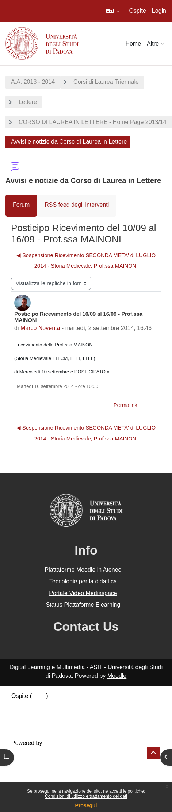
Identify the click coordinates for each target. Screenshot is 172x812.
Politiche (22, 713)
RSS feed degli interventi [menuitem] (77, 205)
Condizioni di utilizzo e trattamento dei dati (86, 796)
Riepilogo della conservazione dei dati (60, 705)
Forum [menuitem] (21, 205)
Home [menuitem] (133, 43)
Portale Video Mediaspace (83, 593)
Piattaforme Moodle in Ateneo (83, 570)
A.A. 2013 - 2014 (33, 82)
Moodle (116, 676)
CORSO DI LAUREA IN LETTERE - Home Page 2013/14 (93, 122)
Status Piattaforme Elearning (83, 605)
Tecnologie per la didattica (83, 581)
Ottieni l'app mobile (36, 722)
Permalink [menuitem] (125, 405)
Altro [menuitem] (153, 43)
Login (159, 11)
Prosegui (86, 805)
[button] (113, 11)
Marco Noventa (40, 328)
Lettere (28, 102)
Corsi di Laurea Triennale (106, 82)
